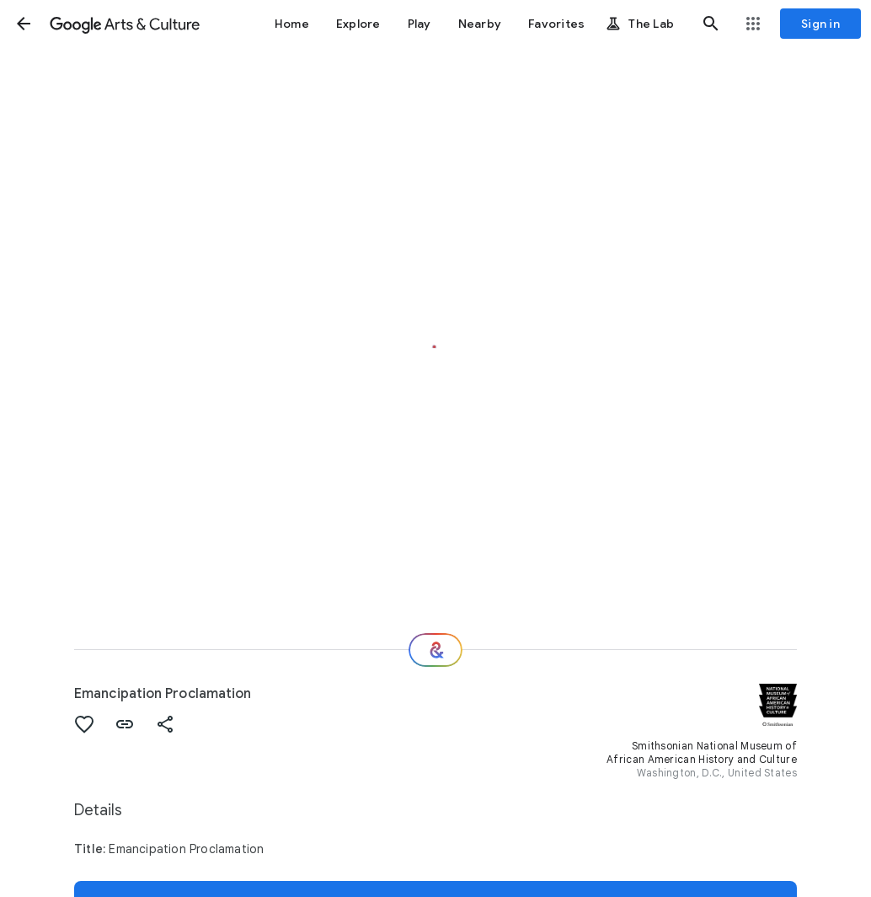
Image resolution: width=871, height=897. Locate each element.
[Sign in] (820, 23)
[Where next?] (435, 650)
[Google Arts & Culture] (124, 23)
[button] (23, 23)
